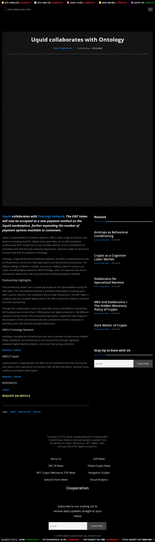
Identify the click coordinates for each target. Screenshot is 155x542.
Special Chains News (56, 479)
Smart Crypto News (62, 48)
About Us (56, 458)
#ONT (13, 411)
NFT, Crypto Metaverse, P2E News (56, 472)
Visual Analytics (99, 479)
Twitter (17, 349)
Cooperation (77, 487)
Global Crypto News (99, 465)
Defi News (99, 458)
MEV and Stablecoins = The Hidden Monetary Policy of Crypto (110, 305)
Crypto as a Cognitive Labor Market (110, 257)
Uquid (6, 216)
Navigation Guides (99, 472)
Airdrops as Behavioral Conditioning (111, 234)
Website (6, 349)
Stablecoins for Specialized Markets (109, 280)
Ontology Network (51, 216)
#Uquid (36, 411)
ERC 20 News (56, 465)
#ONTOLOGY (24, 411)
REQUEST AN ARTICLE (16, 395)
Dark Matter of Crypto (110, 325)
